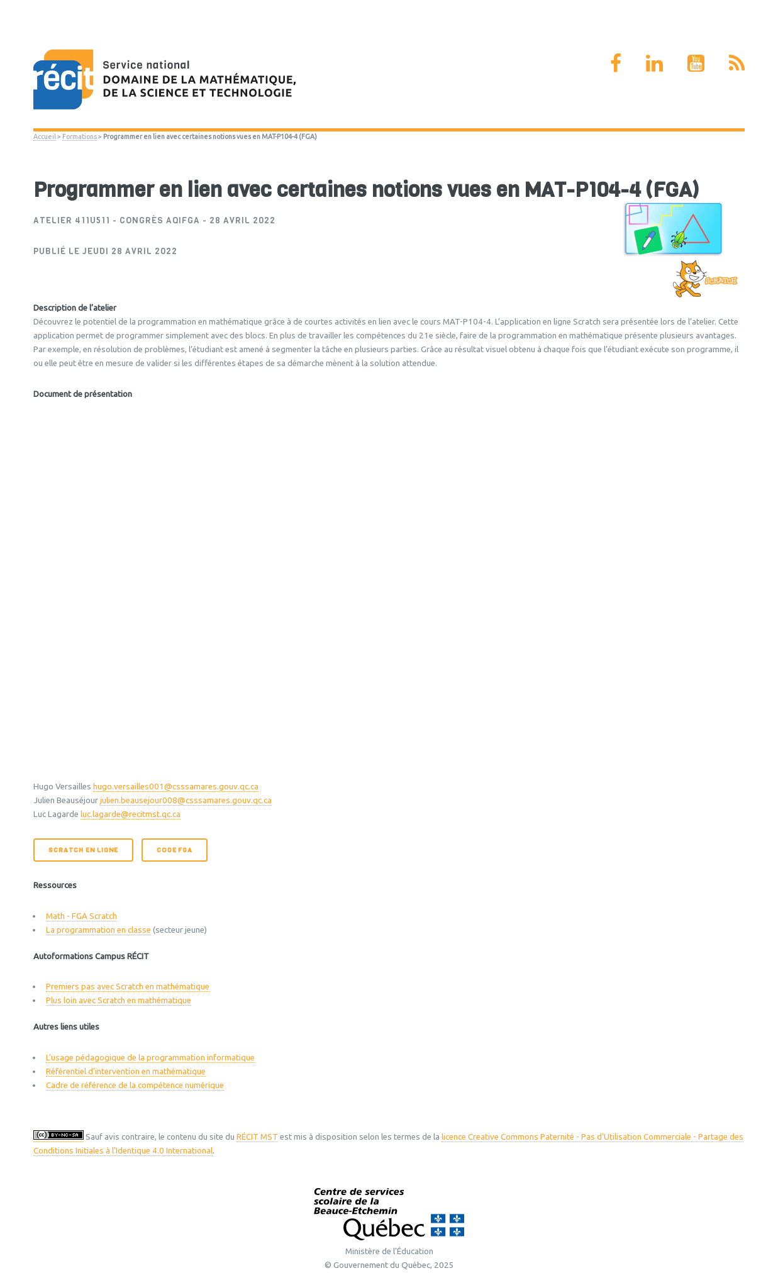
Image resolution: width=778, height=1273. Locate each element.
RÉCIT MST (257, 1137)
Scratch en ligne (83, 850)
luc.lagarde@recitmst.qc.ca (131, 814)
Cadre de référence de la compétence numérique (135, 1085)
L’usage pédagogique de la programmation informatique (150, 1057)
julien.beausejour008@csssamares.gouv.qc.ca (186, 800)
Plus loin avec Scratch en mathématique (118, 1000)
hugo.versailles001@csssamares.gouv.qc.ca (175, 786)
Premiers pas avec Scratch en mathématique (127, 986)
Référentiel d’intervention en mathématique (126, 1071)
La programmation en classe (98, 930)
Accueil (44, 136)
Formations (79, 136)
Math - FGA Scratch (81, 916)
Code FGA (174, 850)
